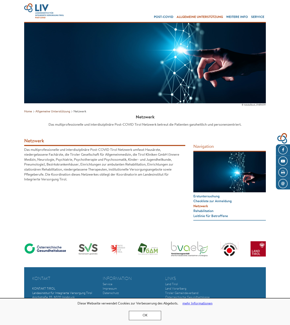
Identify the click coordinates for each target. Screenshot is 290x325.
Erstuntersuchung (206, 196)
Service (257, 17)
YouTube (283, 161)
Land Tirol (171, 284)
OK (145, 315)
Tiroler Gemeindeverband (181, 293)
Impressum (110, 288)
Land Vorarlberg (175, 288)
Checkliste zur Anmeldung (212, 201)
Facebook (283, 150)
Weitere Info (237, 17)
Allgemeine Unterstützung (200, 17)
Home (28, 111)
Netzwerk (200, 206)
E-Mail (283, 183)
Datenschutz (111, 293)
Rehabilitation (203, 211)
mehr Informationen (197, 303)
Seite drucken (283, 172)
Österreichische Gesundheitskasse (187, 297)
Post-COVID (163, 17)
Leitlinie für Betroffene (210, 216)
